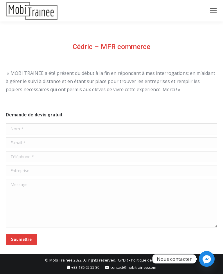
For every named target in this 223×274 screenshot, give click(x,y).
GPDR (123, 260)
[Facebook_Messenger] (207, 259)
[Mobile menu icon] (213, 11)
